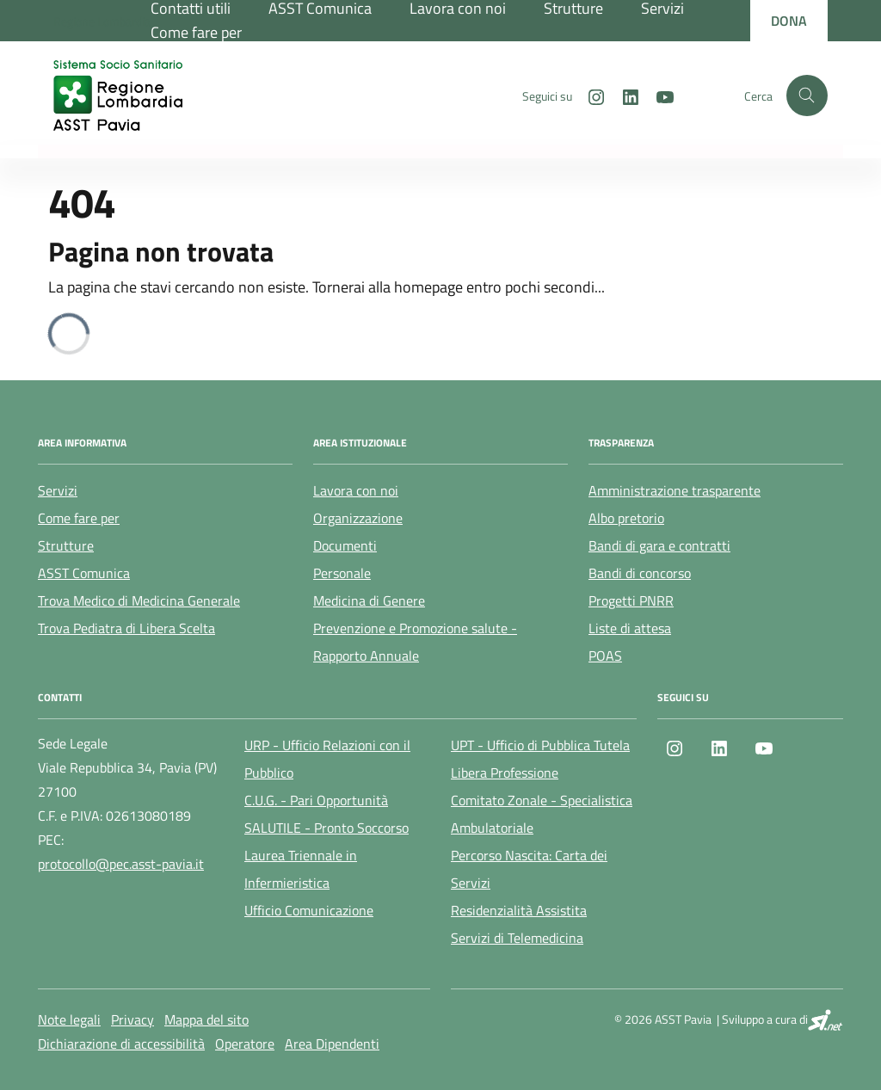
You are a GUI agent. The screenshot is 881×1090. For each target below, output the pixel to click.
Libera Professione (504, 772)
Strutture (66, 545)
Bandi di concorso (639, 573)
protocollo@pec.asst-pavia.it (121, 863)
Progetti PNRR (631, 600)
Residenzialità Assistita (519, 910)
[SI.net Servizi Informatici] (825, 1019)
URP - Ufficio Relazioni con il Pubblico (327, 759)
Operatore (244, 1043)
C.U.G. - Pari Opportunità (316, 800)
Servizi (57, 490)
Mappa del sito (206, 1019)
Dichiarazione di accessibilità (121, 1043)
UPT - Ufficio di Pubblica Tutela (540, 745)
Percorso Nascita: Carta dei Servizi (529, 869)
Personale (342, 573)
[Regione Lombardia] (102, 21)
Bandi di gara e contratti (659, 545)
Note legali (69, 1019)
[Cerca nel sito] (807, 95)
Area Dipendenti (332, 1043)
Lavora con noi (355, 490)
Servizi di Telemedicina (517, 937)
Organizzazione (358, 518)
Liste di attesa (629, 628)
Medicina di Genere (369, 600)
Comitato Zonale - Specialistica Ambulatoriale (541, 814)
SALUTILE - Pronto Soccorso (326, 827)
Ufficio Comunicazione (308, 910)
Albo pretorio (626, 518)
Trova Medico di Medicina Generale (139, 600)
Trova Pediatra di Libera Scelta (126, 628)
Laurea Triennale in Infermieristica (300, 869)
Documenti (345, 545)
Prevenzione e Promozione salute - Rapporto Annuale (415, 642)
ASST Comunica (84, 573)
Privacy (132, 1019)
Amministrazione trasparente (674, 490)
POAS (605, 655)
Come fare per (196, 32)
